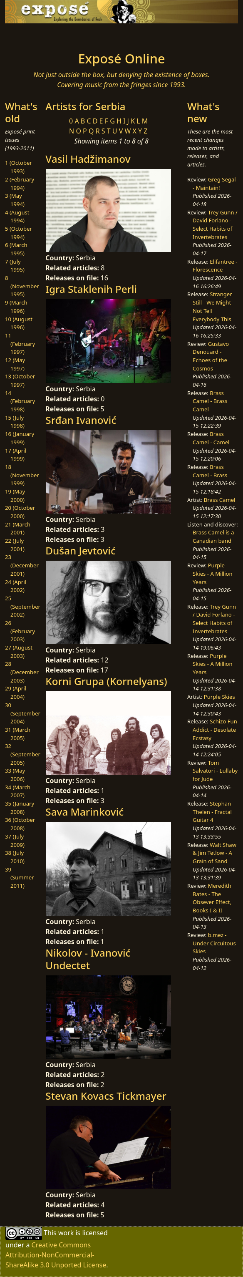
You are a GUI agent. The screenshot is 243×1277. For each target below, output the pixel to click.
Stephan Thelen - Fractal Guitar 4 (212, 812)
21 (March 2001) (17, 528)
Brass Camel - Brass (210, 471)
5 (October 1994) (18, 233)
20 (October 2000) (20, 512)
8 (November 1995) (22, 286)
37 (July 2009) (15, 841)
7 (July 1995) (15, 266)
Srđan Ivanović (80, 420)
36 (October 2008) (20, 824)
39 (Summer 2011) (19, 877)
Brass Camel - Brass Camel (210, 401)
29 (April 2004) (15, 692)
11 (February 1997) (20, 343)
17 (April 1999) (15, 455)
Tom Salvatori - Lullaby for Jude (215, 771)
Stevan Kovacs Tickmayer (105, 1096)
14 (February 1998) (20, 401)
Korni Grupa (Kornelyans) (106, 681)
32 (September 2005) (22, 754)
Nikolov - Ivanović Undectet (87, 959)
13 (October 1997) (20, 380)
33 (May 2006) (15, 775)
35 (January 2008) (19, 808)
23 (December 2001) (22, 565)
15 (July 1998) (15, 422)
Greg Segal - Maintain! (214, 183)
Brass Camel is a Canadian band (213, 536)
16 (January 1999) (19, 438)
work (66, 1232)
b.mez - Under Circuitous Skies (214, 943)
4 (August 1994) (17, 216)
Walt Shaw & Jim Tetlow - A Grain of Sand (214, 853)
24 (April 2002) (15, 586)
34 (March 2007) (17, 791)
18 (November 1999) (22, 475)
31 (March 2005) (17, 734)
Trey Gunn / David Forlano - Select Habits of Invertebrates (215, 225)
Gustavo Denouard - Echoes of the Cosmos (211, 356)
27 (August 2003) (18, 652)
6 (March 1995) (16, 249)
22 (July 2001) (15, 545)
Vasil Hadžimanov (87, 159)
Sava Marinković (84, 812)
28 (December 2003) (22, 672)
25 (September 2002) (22, 606)
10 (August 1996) (18, 323)
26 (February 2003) (20, 631)
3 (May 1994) (15, 200)
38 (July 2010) (15, 857)
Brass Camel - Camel (211, 438)
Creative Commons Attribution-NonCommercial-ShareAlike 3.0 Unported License (55, 1254)
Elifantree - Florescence (215, 266)
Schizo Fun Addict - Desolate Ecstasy (215, 729)
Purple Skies (219, 696)
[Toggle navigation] (30, 35)
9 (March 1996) (16, 307)
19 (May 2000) (15, 496)
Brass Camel (220, 500)
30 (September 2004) (22, 713)
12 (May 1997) (15, 364)
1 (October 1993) (18, 167)
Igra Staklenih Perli (91, 289)
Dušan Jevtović (80, 550)
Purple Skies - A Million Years (213, 573)
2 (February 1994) (19, 183)
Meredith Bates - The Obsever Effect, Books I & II (212, 898)
